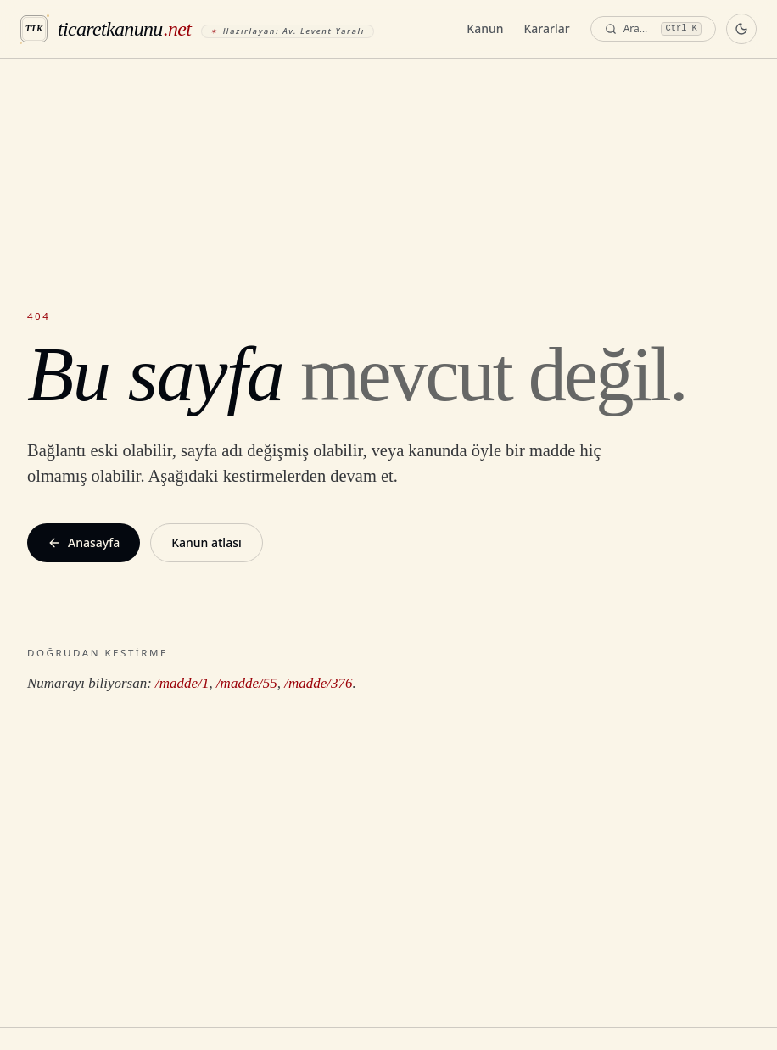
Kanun (485, 28)
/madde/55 (246, 683)
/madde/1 (182, 683)
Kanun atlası (206, 542)
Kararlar (547, 28)
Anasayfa (84, 542)
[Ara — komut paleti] (653, 29)
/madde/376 (318, 683)
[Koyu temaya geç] (741, 29)
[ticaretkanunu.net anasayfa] (197, 28)
